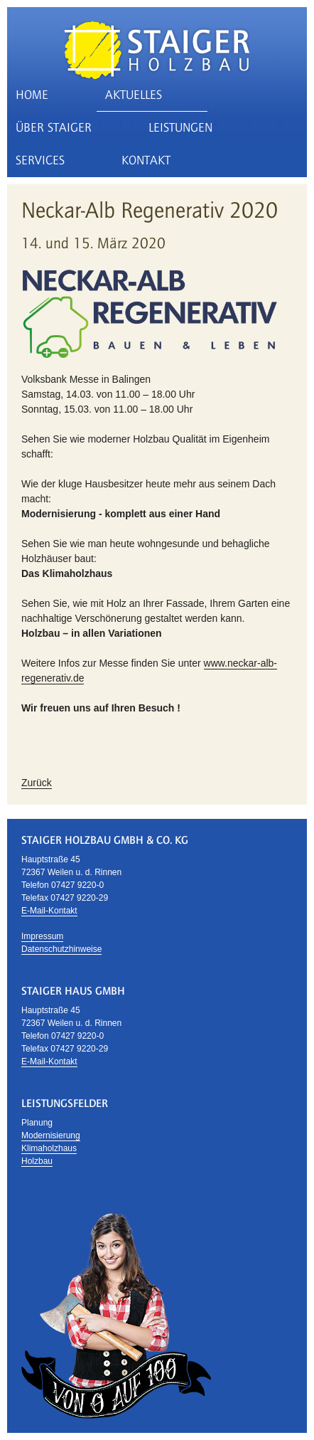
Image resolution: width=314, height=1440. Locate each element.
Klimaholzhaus (49, 1148)
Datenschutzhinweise (61, 949)
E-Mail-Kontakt (49, 911)
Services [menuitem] (40, 160)
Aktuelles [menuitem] (133, 95)
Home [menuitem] (32, 95)
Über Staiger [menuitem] (54, 127)
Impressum (42, 936)
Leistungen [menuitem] (180, 127)
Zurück (36, 782)
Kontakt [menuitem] (145, 160)
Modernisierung (50, 1135)
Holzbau (37, 1161)
